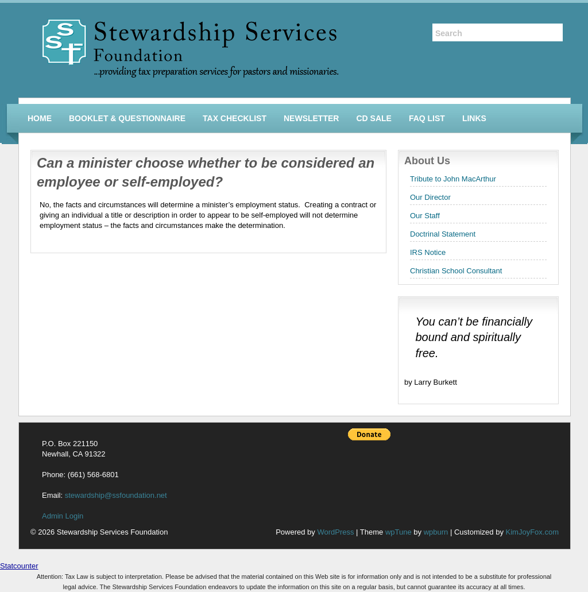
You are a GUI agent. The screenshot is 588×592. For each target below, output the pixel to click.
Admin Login (62, 516)
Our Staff (425, 215)
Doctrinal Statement (442, 234)
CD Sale (373, 118)
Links (474, 118)
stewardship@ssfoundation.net (116, 495)
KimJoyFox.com (532, 532)
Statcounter (19, 566)
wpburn (436, 532)
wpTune (398, 532)
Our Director (430, 197)
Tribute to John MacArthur (453, 179)
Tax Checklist (234, 118)
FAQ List (427, 118)
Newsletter (311, 118)
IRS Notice (428, 252)
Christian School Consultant (456, 270)
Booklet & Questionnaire (127, 118)
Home (40, 118)
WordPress (335, 532)
